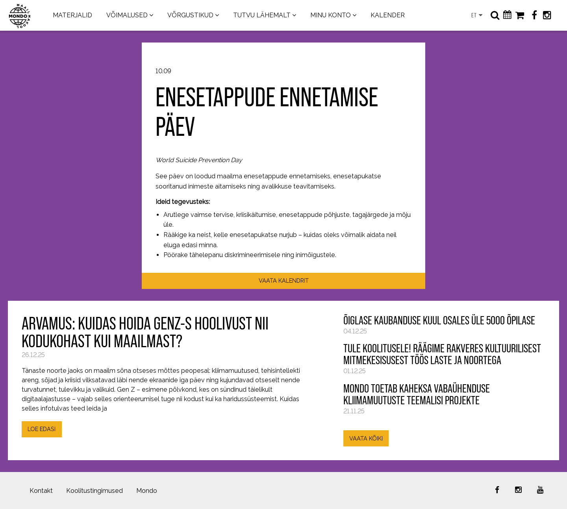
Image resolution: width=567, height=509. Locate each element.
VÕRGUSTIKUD (190, 15)
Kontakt (41, 490)
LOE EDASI (42, 429)
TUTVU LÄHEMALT (262, 15)
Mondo (146, 490)
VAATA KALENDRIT (284, 280)
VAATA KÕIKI (366, 438)
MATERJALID (72, 15)
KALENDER (388, 15)
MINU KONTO (330, 15)
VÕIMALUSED (127, 15)
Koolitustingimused (94, 490)
